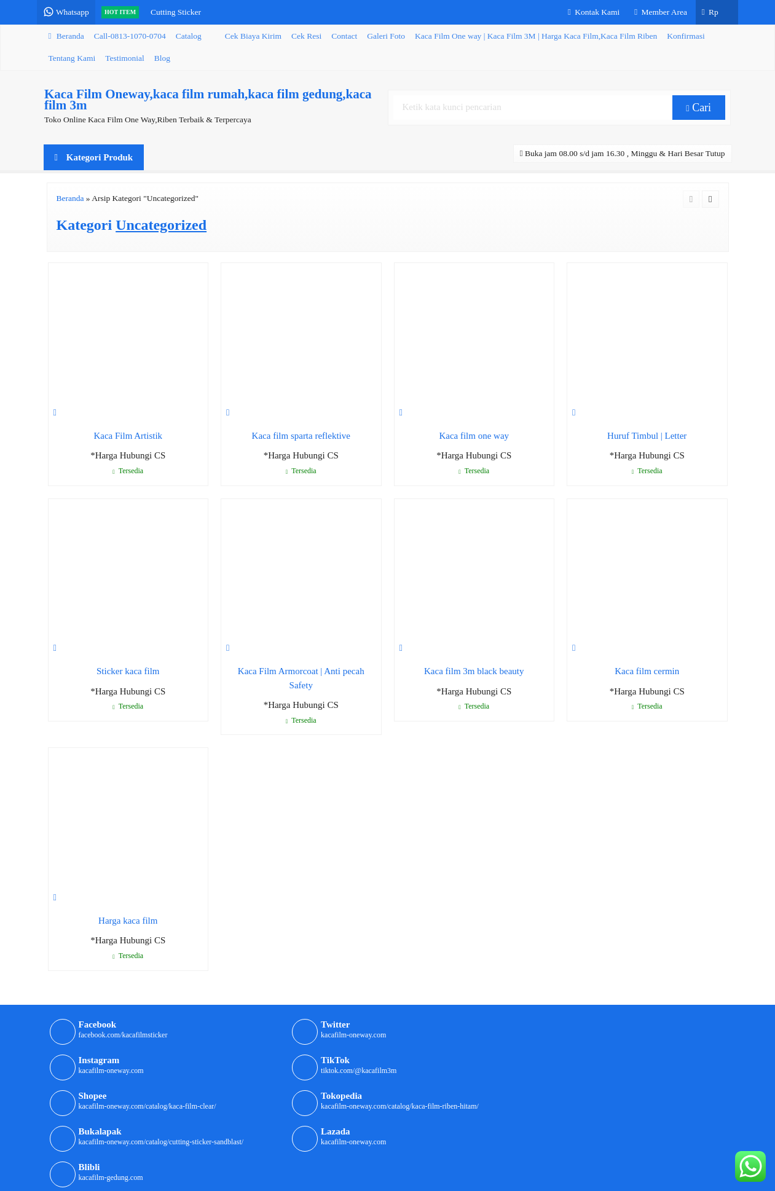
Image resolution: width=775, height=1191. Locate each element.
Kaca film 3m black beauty (474, 671)
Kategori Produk (94, 157)
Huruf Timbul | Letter (646, 436)
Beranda (66, 36)
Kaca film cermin (647, 671)
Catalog (189, 36)
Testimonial (124, 58)
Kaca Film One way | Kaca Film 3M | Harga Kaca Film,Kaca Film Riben (536, 36)
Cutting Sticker (182, 12)
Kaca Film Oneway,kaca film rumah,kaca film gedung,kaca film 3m (207, 99)
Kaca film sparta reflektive (301, 436)
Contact (344, 36)
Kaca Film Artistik (127, 436)
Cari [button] (699, 107)
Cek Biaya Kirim (253, 36)
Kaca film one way (474, 436)
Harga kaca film (127, 921)
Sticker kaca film (127, 671)
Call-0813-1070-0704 (130, 36)
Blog (162, 58)
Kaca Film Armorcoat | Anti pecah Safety (301, 678)
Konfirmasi (686, 36)
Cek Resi (306, 36)
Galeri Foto (386, 36)
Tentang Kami (72, 58)
